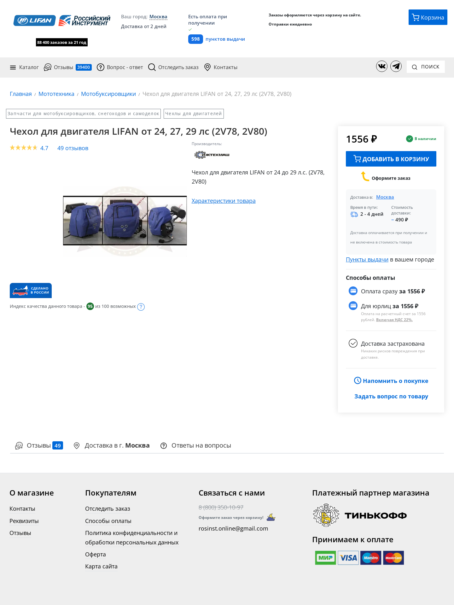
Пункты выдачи (367, 259)
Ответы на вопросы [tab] (195, 445)
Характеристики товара (224, 200)
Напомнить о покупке (391, 380)
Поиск (426, 66)
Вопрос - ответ (120, 67)
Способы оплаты (108, 520)
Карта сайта (101, 566)
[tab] (111, 446)
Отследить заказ (173, 67)
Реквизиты (24, 520)
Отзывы (68, 67)
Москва (385, 197)
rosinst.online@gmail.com (233, 528)
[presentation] (39, 446)
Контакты (220, 67)
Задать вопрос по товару (391, 396)
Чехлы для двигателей (193, 113)
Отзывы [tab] (39, 445)
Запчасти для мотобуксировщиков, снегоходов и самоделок (83, 113)
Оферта (95, 554)
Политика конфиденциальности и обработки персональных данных (131, 537)
